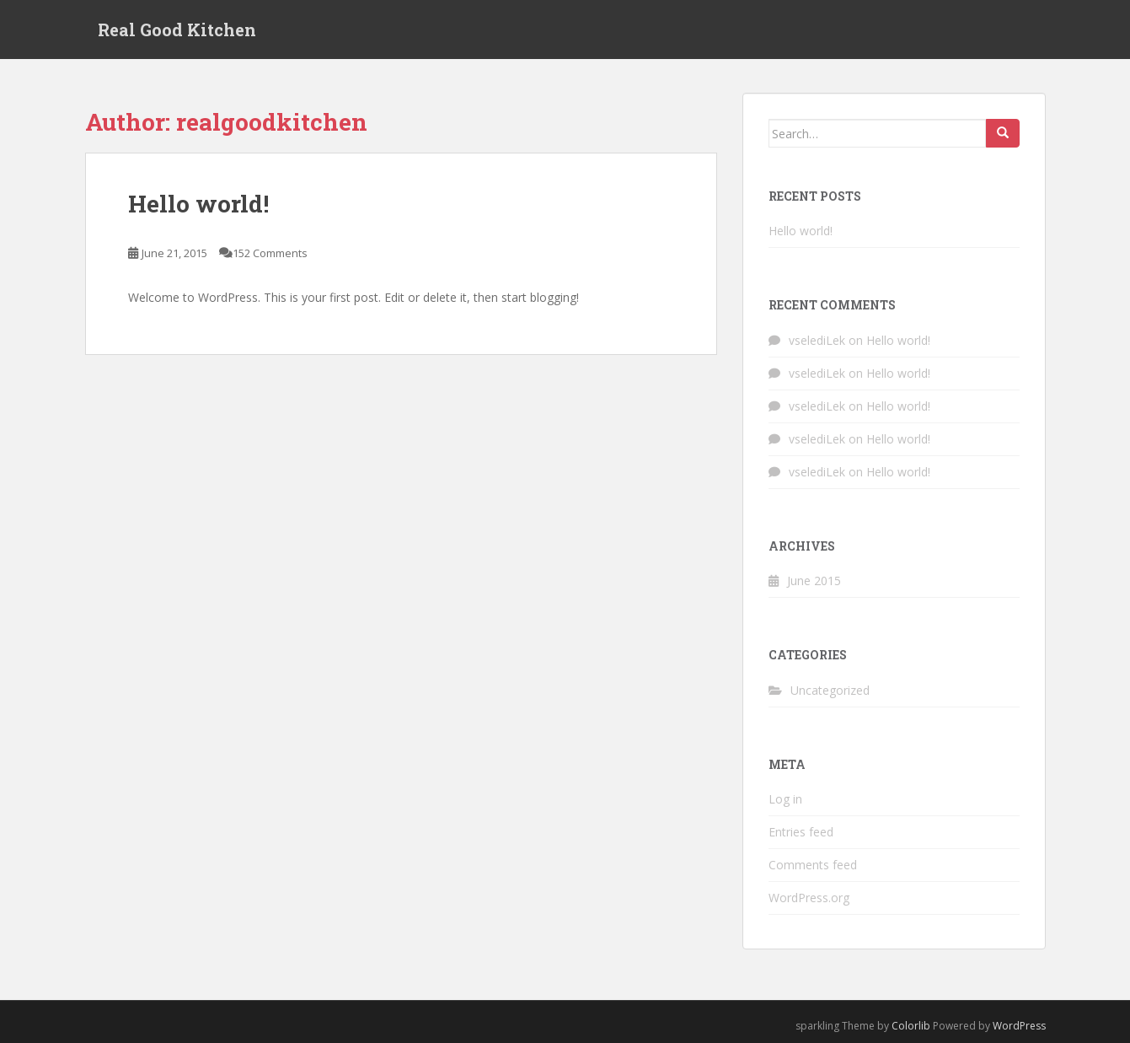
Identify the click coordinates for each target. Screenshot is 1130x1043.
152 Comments (270, 253)
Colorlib (911, 1026)
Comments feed (813, 865)
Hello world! (198, 203)
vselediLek (817, 340)
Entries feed (801, 832)
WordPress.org (809, 898)
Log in (785, 799)
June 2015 (814, 581)
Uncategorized (830, 690)
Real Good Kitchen (177, 29)
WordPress (1019, 1026)
